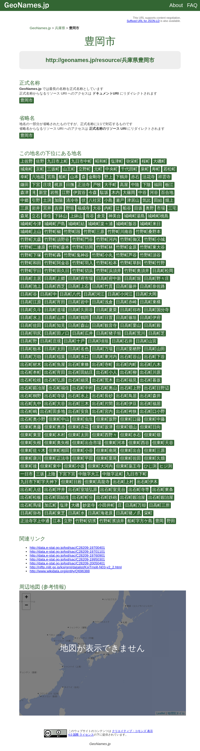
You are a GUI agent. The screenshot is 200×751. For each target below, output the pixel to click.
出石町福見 (126, 380)
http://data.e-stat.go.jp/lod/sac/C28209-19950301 (67, 559)
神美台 (114, 216)
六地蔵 (38, 177)
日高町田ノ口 (56, 333)
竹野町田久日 (56, 270)
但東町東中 (50, 466)
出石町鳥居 (126, 395)
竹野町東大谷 (152, 247)
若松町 (169, 169)
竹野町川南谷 (120, 231)
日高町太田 (54, 349)
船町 (63, 177)
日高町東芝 (54, 513)
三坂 (40, 474)
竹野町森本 (58, 247)
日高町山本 (54, 317)
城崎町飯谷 (126, 223)
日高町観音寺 (104, 325)
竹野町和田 (30, 263)
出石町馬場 (30, 505)
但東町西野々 (104, 435)
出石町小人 (106, 372)
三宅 (172, 208)
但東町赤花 (78, 427)
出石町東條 (78, 364)
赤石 (135, 177)
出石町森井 (150, 395)
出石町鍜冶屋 (132, 497)
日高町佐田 (30, 325)
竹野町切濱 (85, 521)
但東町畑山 (126, 427)
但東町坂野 (106, 419)
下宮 (36, 184)
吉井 (58, 208)
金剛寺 (95, 177)
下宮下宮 (67, 474)
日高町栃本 (30, 349)
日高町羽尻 (30, 333)
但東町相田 (58, 450)
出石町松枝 (30, 380)
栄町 (148, 513)
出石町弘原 (54, 380)
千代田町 (129, 169)
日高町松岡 (162, 270)
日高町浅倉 (102, 302)
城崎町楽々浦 (100, 223)
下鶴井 (122, 177)
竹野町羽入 (82, 263)
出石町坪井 (54, 489)
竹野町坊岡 (82, 247)
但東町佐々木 (32, 450)
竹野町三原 (94, 231)
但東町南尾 (106, 450)
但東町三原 (154, 450)
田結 (158, 200)
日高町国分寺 (156, 309)
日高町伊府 (150, 317)
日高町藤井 (126, 286)
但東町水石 (130, 435)
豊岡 (159, 521)
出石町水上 (78, 395)
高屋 (124, 184)
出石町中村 (82, 388)
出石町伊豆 (126, 403)
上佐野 (26, 161)
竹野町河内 (106, 239)
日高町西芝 (54, 286)
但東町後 (28, 466)
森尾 (24, 216)
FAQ (192, 5)
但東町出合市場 (86, 442)
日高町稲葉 (54, 356)
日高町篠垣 (126, 317)
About (176, 5)
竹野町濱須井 (111, 521)
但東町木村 (54, 435)
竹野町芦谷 (126, 255)
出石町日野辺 (156, 388)
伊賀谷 (79, 192)
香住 (47, 216)
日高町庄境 (50, 341)
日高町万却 (135, 505)
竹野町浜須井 (108, 270)
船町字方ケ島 (139, 521)
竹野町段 (72, 231)
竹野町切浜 (82, 270)
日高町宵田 (54, 302)
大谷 (97, 208)
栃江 (169, 184)
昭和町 (101, 161)
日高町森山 (78, 325)
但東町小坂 (74, 466)
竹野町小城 (154, 239)
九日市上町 (57, 161)
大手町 (110, 184)
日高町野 (28, 341)
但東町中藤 (154, 419)
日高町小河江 (120, 294)
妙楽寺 (89, 505)
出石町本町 (30, 372)
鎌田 (24, 184)
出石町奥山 (106, 388)
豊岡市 (26, 100)
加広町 (50, 505)
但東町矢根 (30, 442)
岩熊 (54, 192)
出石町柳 (128, 372)
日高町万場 (102, 349)
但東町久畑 (154, 458)
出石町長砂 (102, 395)
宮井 (47, 208)
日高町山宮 (146, 341)
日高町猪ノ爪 (128, 513)
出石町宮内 (102, 411)
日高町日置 (102, 317)
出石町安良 (78, 411)
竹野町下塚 (30, 255)
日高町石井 (122, 341)
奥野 (150, 208)
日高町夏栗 (106, 309)
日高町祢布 (130, 309)
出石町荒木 (102, 380)
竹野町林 (104, 247)
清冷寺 (72, 200)
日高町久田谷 (80, 309)
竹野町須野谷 (56, 239)
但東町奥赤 (54, 427)
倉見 (101, 216)
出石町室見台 (112, 489)
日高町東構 (150, 302)
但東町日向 (150, 427)
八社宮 (95, 200)
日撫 (70, 184)
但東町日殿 (71, 481)
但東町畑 (152, 435)
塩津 (64, 505)
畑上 (169, 200)
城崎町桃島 (158, 216)
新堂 (43, 192)
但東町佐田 (130, 458)
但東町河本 (114, 442)
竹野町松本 (106, 263)
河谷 (154, 192)
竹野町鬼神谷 (76, 255)
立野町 (84, 169)
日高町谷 (28, 294)
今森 (93, 192)
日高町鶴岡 (78, 317)
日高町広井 (82, 333)
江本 (57, 521)
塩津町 (117, 161)
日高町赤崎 (126, 302)
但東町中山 (58, 419)
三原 (24, 208)
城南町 (26, 169)
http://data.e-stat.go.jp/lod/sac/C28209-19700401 (67, 548)
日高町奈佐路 (152, 286)
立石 (36, 216)
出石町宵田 (54, 372)
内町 (108, 208)
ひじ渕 (150, 466)
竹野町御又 (130, 239)
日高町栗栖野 (128, 349)
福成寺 (83, 208)
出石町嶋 (28, 411)
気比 (146, 200)
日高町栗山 (130, 325)
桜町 (146, 161)
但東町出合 (130, 450)
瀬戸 (120, 200)
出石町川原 (150, 372)
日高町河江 (94, 294)
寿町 (156, 169)
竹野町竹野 (154, 263)
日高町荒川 (134, 333)
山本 (74, 177)
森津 (24, 192)
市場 (161, 208)
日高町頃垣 (98, 341)
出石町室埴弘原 (82, 489)
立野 (68, 521)
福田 (158, 184)
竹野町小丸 (102, 255)
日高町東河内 (104, 356)
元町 (98, 169)
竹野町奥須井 (136, 270)
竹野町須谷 (150, 255)
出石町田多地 (52, 411)
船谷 (127, 208)
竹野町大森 (30, 239)
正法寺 (83, 184)
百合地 (167, 192)
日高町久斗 (30, 309)
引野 (36, 200)
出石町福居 (150, 403)
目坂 (138, 208)
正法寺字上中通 (34, 521)
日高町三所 (159, 505)
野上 (108, 177)
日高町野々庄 (156, 278)
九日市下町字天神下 (39, 481)
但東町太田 (78, 435)
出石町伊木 (147, 481)
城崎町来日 (150, 223)
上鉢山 (76, 216)
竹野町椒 (52, 231)
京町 (40, 169)
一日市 (26, 474)
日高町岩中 (78, 302)
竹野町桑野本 (148, 231)
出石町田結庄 (80, 372)
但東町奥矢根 (56, 442)
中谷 (142, 192)
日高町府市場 (80, 278)
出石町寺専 (138, 489)
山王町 (69, 169)
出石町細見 (78, 380)
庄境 (47, 184)
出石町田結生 (56, 497)
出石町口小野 (152, 411)
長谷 (90, 216)
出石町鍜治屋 (160, 497)
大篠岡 (129, 192)
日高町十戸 (74, 341)
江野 (66, 192)
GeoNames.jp (40, 28)
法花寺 (148, 177)
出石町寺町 (102, 364)
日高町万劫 (30, 356)
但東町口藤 (130, 419)
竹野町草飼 (130, 263)
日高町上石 (78, 286)
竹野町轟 (52, 255)
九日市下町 (136, 474)
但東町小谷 (82, 450)
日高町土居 (30, 278)
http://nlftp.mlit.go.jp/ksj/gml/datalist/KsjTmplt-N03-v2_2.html (76, 567)
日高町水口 (78, 356)
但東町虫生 (82, 419)
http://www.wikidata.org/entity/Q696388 (60, 571)
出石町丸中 (30, 403)
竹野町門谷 (82, 239)
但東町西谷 (138, 442)
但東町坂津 (102, 427)
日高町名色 (78, 349)
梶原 (58, 184)
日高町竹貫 (102, 286)
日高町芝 (156, 333)
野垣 (70, 208)
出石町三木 (78, 403)
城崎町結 (76, 223)
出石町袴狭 (126, 411)
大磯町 (159, 161)
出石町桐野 (30, 395)
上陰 (51, 474)
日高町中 (48, 294)
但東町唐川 (30, 458)
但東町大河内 (100, 466)
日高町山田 (154, 349)
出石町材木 (30, 364)
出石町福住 (58, 388)
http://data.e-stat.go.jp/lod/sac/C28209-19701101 (67, 551)
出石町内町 (126, 364)
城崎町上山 (30, 231)
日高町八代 (70, 294)
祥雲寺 (164, 177)
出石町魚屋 (54, 364)
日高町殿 (152, 325)
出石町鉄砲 (106, 497)
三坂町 (53, 169)
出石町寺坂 (54, 395)
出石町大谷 (54, 403)
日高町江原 (30, 302)
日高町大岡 (146, 294)
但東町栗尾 (106, 458)
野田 (171, 521)
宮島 (51, 177)
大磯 (75, 505)
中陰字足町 (112, 474)
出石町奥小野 (32, 419)
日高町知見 (54, 325)
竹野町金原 (126, 247)
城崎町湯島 (134, 216)
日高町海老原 (100, 513)
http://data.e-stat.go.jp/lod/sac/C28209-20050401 (67, 563)
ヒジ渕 (165, 466)
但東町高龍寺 (97, 481)
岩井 (36, 208)
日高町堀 (132, 278)
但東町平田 (82, 458)
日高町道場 (54, 309)
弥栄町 (132, 161)
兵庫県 (60, 28)
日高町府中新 (108, 278)
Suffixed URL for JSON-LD (143, 20)
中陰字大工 (88, 474)
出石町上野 (130, 388)
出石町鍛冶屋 (32, 388)
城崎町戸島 (54, 223)
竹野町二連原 (32, 247)
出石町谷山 (130, 356)
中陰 (135, 184)
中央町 (111, 169)
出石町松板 (30, 497)
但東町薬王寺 (128, 466)
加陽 (58, 200)
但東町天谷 (162, 442)
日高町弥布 (30, 513)
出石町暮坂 (150, 380)
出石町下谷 (154, 356)
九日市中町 (81, 161)
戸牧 (97, 184)
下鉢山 (60, 216)
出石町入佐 (30, 489)
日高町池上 (30, 286)
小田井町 (106, 505)
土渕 (47, 200)
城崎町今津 (30, 223)
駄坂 (104, 192)
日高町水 (76, 513)
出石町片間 (102, 403)
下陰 (146, 184)
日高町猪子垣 (108, 333)
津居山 (133, 200)
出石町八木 (150, 364)
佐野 (40, 161)
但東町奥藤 (30, 427)
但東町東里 (30, 435)
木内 (115, 192)
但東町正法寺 (56, 458)
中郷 (24, 200)
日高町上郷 (54, 278)
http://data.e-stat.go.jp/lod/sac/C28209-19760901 (67, 555)
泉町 (145, 169)
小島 (108, 200)
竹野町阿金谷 (56, 263)
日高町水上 (30, 317)
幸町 (24, 177)
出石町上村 (123, 481)
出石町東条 (162, 489)
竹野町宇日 (30, 270)
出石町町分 (82, 497)
